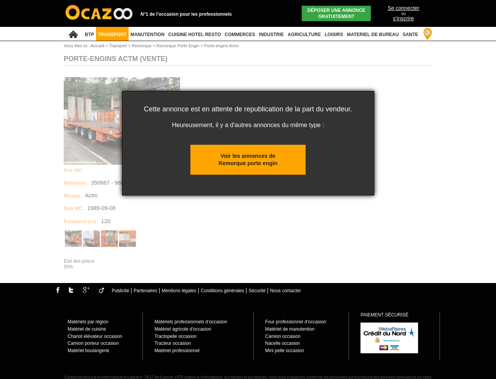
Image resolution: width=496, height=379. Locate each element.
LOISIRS (334, 34)
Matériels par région (88, 321)
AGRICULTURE (304, 34)
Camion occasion (283, 336)
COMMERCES (240, 34)
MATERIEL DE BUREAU (373, 34)
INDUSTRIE (271, 34)
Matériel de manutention (290, 329)
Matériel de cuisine (87, 329)
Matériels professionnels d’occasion (190, 321)
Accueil (97, 45)
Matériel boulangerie (88, 350)
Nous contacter (285, 290)
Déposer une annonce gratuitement (336, 13)
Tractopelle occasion (175, 336)
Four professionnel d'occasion (295, 321)
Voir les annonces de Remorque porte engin (248, 159)
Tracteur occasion (172, 343)
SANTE (410, 34)
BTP (89, 34)
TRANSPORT (112, 34)
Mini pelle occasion (284, 350)
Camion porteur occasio (92, 343)
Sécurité (257, 290)
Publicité (120, 290)
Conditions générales (222, 290)
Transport (118, 45)
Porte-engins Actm (221, 45)
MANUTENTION (148, 34)
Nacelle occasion (282, 343)
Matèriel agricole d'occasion (182, 329)
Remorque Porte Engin (178, 45)
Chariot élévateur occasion (95, 336)
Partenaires (145, 290)
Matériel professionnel (176, 350)
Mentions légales (179, 290)
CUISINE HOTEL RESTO (194, 34)
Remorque (142, 45)
